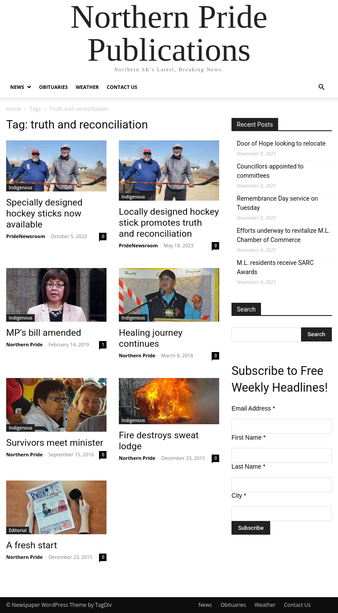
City (238, 495)
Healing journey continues (151, 338)
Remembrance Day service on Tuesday (277, 203)
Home (13, 109)
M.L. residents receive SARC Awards (275, 267)
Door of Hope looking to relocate (281, 143)
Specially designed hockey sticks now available (44, 213)
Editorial (17, 530)
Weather (87, 87)
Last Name (248, 466)
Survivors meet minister (54, 442)
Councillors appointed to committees (270, 171)
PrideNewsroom (25, 236)
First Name (248, 437)
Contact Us (122, 87)
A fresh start (31, 545)
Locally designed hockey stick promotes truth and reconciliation (169, 222)
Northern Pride (24, 344)
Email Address (253, 408)
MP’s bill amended (43, 332)
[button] (321, 87)
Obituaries (53, 87)
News (17, 87)
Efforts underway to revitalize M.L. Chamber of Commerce (283, 235)
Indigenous (20, 187)
